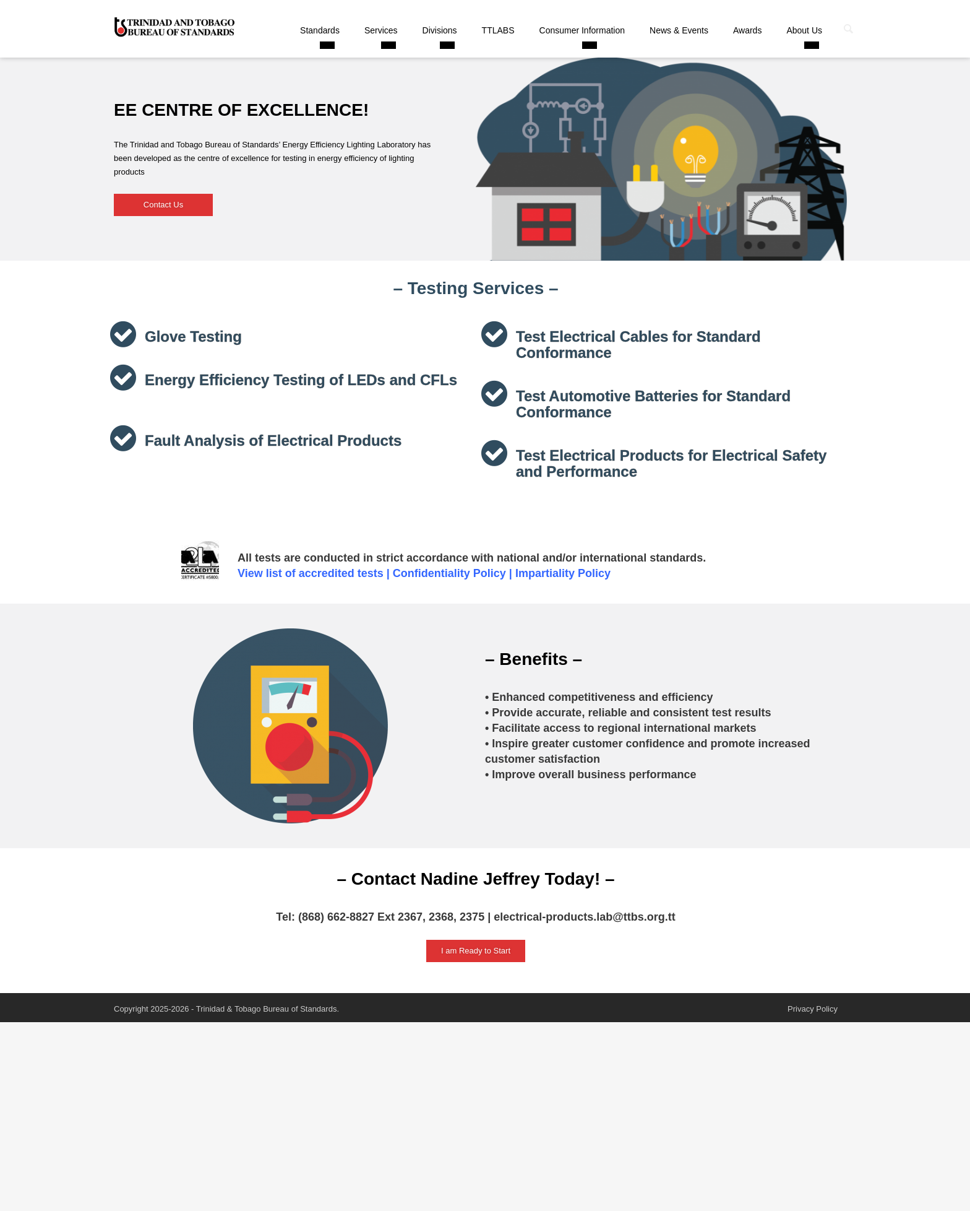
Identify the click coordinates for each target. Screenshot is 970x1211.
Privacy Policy (813, 1009)
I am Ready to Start (475, 950)
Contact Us (163, 204)
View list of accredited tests (311, 573)
